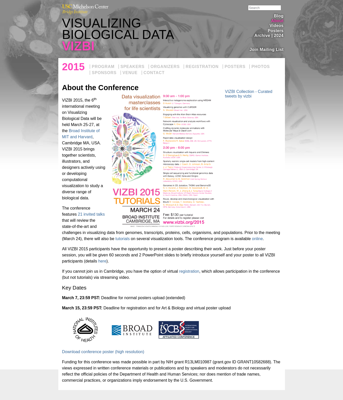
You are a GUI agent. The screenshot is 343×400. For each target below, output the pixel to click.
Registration (202, 66)
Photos (260, 66)
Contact (154, 73)
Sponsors (104, 73)
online (257, 239)
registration (189, 271)
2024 (279, 35)
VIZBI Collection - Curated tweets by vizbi (248, 93)
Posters (275, 31)
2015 (73, 66)
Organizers (165, 66)
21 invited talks (91, 214)
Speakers (132, 66)
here (102, 261)
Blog (278, 16)
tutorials (122, 239)
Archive (262, 35)
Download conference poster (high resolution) (103, 352)
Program (103, 66)
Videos (276, 25)
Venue (130, 73)
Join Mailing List (267, 49)
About (277, 21)
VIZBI (78, 46)
